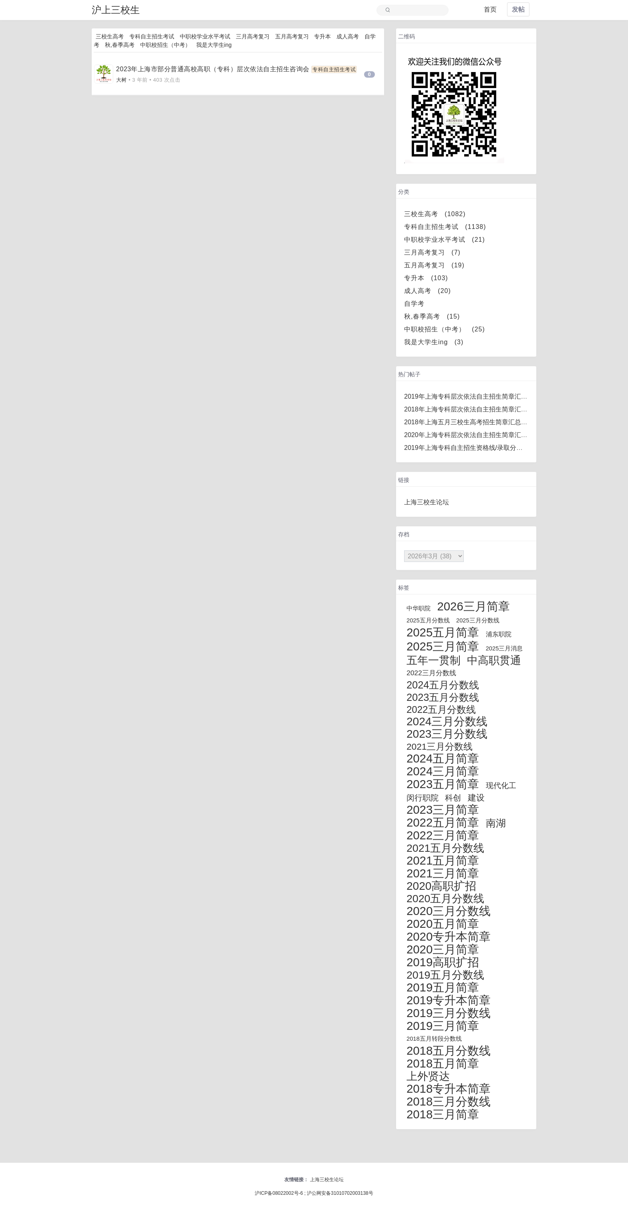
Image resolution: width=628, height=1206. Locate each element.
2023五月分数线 (443, 697)
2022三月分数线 (431, 673)
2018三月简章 (443, 1114)
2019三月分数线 (449, 1012)
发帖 (518, 9)
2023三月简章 (443, 809)
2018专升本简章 (449, 1088)
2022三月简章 (443, 835)
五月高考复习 (292, 36)
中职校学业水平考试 (205, 36)
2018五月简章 (443, 1063)
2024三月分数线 (447, 721)
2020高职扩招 (441, 886)
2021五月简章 (443, 860)
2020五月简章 (443, 923)
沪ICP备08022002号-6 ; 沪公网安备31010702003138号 (314, 1193)
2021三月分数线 (440, 746)
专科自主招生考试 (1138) (445, 226)
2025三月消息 (504, 648)
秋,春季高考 (120, 45)
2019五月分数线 (445, 975)
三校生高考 (110, 36)
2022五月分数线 (441, 709)
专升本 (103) (426, 278)
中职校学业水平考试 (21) (444, 239)
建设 (476, 798)
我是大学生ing (214, 45)
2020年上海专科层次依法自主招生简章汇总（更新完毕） (485, 434)
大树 (121, 80)
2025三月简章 (443, 646)
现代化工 (501, 785)
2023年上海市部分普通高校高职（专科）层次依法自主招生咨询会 (213, 69)
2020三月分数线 (449, 910)
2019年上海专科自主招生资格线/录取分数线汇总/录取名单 (486, 447)
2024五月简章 (443, 758)
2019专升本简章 (449, 1000)
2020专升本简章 (449, 936)
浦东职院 (498, 634)
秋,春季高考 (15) (432, 316)
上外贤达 (428, 1076)
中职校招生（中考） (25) (444, 329)
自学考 (417, 303)
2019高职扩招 (443, 962)
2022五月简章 (443, 822)
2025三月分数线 (477, 620)
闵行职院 (423, 797)
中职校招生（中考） (165, 45)
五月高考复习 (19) (434, 265)
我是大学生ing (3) (433, 342)
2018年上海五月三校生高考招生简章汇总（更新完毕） (482, 422)
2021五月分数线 (445, 848)
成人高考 (347, 36)
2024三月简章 (443, 771)
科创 (453, 797)
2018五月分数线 (449, 1050)
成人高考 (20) (427, 290)
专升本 (322, 36)
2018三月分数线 (449, 1101)
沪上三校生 (116, 9)
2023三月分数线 (447, 734)
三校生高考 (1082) (435, 214)
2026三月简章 (473, 606)
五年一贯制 (434, 660)
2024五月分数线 (443, 684)
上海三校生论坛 (426, 502)
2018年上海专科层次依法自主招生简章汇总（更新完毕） (485, 409)
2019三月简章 (443, 1025)
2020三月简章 (443, 949)
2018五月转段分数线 (434, 1038)
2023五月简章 (443, 784)
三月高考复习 (253, 36)
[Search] (416, 10)
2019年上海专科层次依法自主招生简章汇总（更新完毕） (485, 396)
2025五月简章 (443, 632)
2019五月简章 (443, 987)
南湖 (496, 823)
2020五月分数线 (445, 899)
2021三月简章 (443, 873)
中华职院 (419, 608)
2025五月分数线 (428, 620)
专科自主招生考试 (151, 36)
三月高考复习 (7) (432, 252)
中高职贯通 (494, 660)
